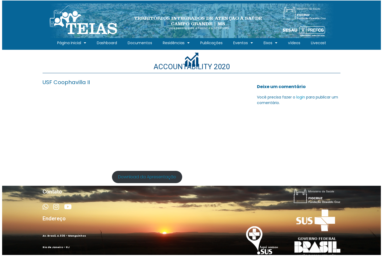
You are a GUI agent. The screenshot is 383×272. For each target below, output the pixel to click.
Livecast (318, 43)
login (300, 97)
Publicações (211, 43)
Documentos (140, 43)
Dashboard (107, 43)
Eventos (243, 42)
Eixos (270, 42)
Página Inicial (71, 42)
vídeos (294, 43)
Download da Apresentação (147, 177)
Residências (176, 42)
